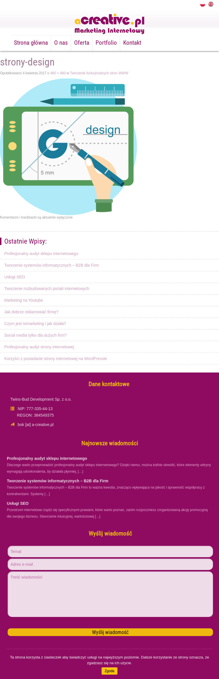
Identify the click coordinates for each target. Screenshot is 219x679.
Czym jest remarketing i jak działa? (35, 323)
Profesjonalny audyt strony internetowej (39, 347)
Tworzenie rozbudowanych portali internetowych (46, 288)
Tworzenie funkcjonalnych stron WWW (99, 73)
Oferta (81, 42)
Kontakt (132, 42)
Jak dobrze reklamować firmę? (31, 312)
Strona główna (31, 42)
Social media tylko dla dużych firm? (35, 335)
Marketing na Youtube (23, 300)
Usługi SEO (14, 277)
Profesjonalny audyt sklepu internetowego (41, 253)
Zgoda (109, 671)
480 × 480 (58, 73)
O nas (61, 42)
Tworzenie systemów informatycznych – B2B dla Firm (51, 265)
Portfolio (106, 42)
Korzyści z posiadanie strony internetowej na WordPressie (55, 358)
